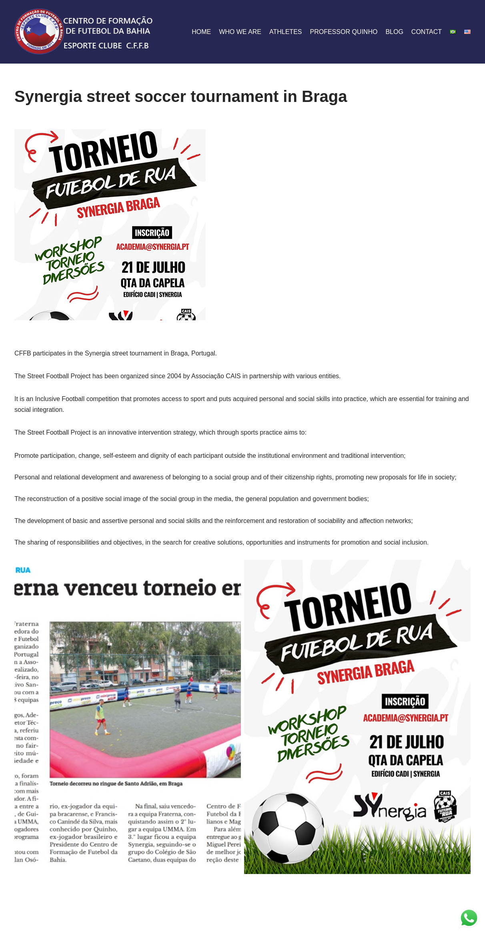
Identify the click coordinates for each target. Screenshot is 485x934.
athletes (285, 31)
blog (394, 31)
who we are (240, 31)
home (201, 31)
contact (426, 31)
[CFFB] (84, 31)
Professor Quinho (343, 31)
